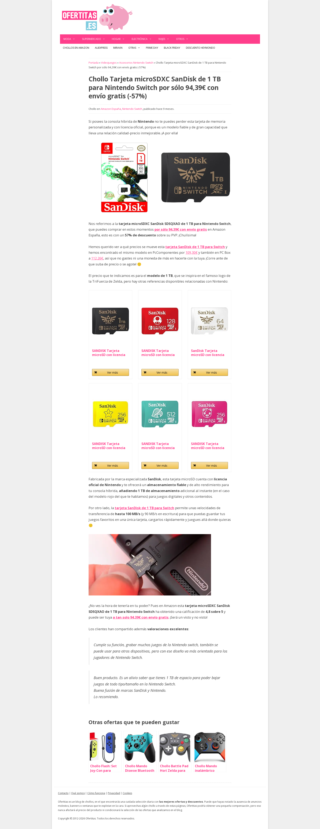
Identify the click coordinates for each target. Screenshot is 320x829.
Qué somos (78, 793)
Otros (184, 39)
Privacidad (114, 793)
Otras (135, 48)
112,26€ (97, 258)
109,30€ (192, 252)
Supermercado (95, 39)
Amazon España (111, 109)
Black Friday (172, 47)
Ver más (112, 372)
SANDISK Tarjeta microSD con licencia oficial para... (108, 353)
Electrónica (143, 39)
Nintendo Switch (132, 109)
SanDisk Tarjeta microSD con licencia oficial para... (207, 353)
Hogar (120, 39)
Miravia (118, 47)
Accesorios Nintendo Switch (136, 62)
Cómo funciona (96, 793)
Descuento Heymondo (200, 47)
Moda (71, 39)
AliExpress (101, 47)
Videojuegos (109, 62)
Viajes (165, 39)
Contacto (63, 793)
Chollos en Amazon (76, 47)
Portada (94, 62)
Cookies (127, 793)
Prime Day (152, 47)
